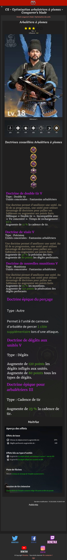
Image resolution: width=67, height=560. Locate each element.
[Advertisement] (33, 518)
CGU (33, 558)
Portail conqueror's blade (25, 17)
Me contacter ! (47, 555)
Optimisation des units (42, 17)
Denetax (25, 555)
